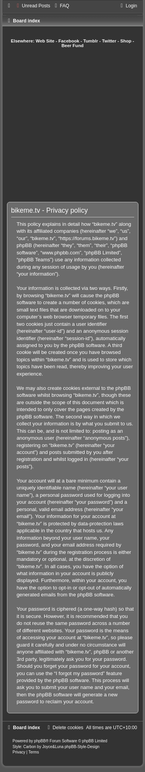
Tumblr (90, 41)
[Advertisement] (72, 124)
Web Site (45, 41)
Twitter (109, 41)
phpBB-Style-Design (82, 747)
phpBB (40, 741)
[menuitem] (32, 5)
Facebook (68, 41)
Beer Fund (72, 45)
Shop (125, 41)
